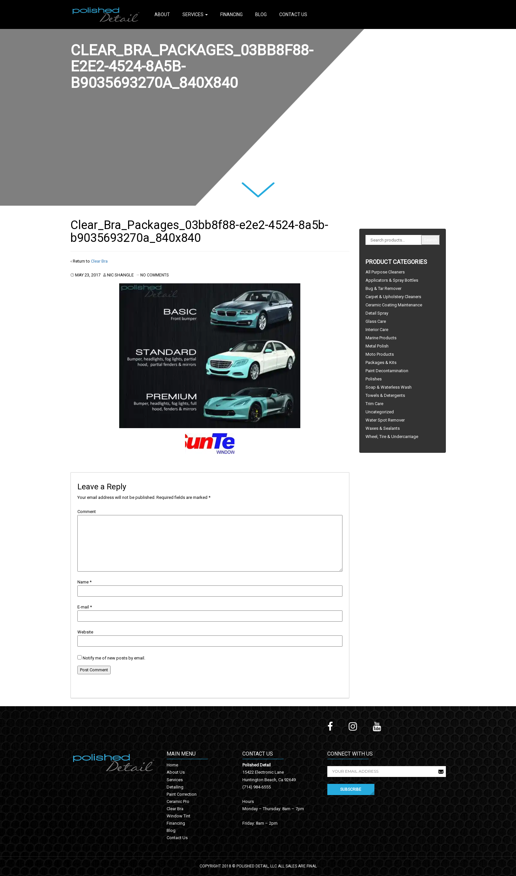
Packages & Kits (381, 362)
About (162, 14)
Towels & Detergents (385, 395)
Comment (86, 511)
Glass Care (376, 321)
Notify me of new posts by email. (114, 658)
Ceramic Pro (178, 801)
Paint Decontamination (387, 370)
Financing (231, 14)
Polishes (374, 378)
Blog (261, 14)
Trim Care (374, 403)
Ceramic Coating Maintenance (394, 304)
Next (250, 186)
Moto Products (380, 354)
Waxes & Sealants (383, 428)
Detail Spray (377, 313)
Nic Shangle (120, 274)
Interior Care (377, 329)
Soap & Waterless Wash (389, 387)
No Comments (154, 275)
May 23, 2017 (87, 274)
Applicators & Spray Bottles (392, 280)
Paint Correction (182, 794)
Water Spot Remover (385, 420)
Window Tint (178, 815)
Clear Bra (99, 261)
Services (195, 14)
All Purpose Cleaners (385, 272)
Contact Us (293, 14)
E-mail (83, 607)
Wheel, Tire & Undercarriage (392, 436)
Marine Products (381, 337)
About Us (176, 772)
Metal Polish (377, 346)
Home (172, 764)
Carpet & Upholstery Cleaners (393, 296)
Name (83, 582)
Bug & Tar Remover (383, 288)
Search (430, 239)
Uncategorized (380, 411)
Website (85, 632)
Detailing (175, 787)
